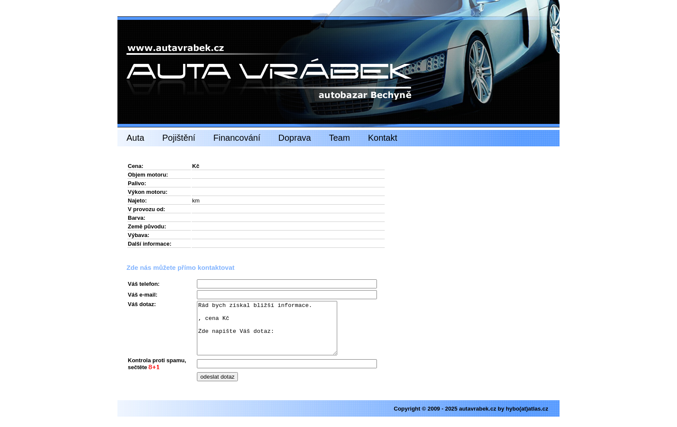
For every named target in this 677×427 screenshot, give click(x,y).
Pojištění (179, 137)
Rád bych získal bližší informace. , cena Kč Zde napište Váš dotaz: (275, 333)
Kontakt (382, 137)
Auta (135, 137)
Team (339, 137)
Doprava (294, 137)
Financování (236, 137)
